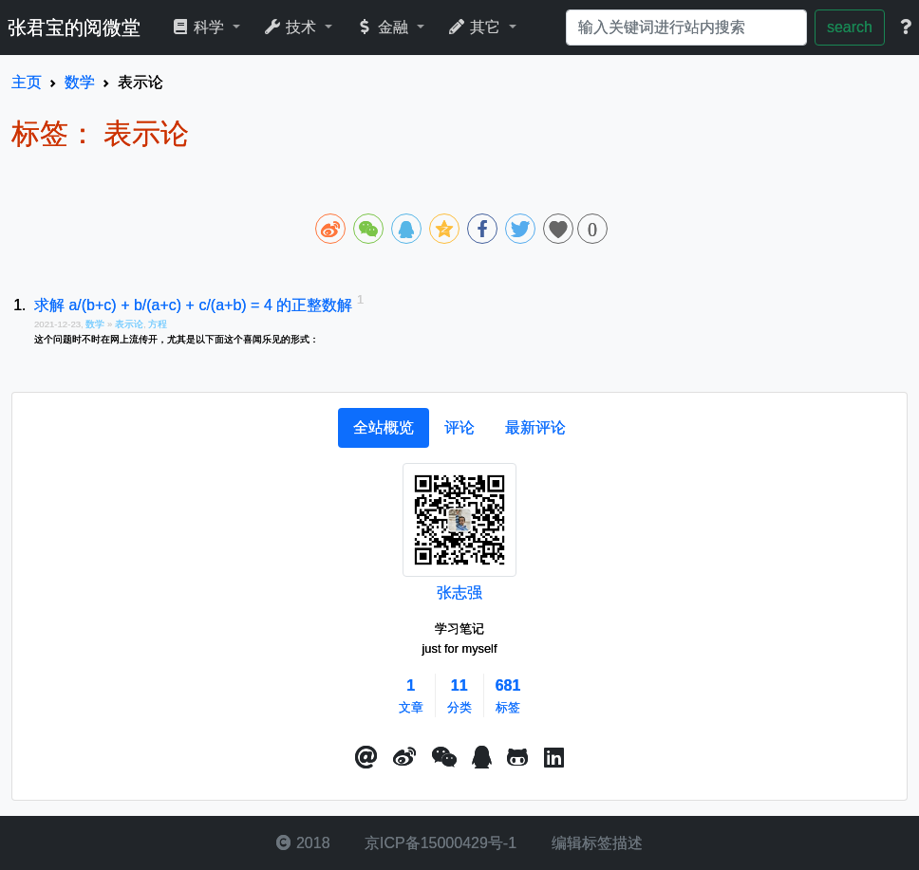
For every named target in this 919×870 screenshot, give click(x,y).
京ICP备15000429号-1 (439, 843)
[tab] (383, 428)
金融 (384, 27)
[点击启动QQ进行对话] (481, 758)
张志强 (459, 592)
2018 (302, 843)
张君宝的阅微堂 (74, 27)
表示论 (129, 324)
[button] (366, 758)
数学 (96, 324)
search (849, 27)
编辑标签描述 (594, 843)
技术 (292, 27)
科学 (200, 27)
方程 (157, 324)
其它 (476, 27)
